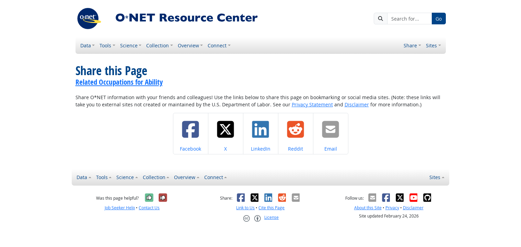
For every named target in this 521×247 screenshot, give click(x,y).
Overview (188, 45)
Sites (431, 45)
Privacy (392, 208)
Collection (157, 45)
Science (129, 45)
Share (410, 45)
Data (85, 45)
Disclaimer (357, 104)
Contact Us (149, 208)
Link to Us (245, 208)
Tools (105, 45)
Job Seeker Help (120, 208)
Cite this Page (271, 208)
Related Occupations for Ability (119, 82)
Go (439, 18)
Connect (217, 45)
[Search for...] (409, 18)
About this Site (368, 208)
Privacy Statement (312, 104)
